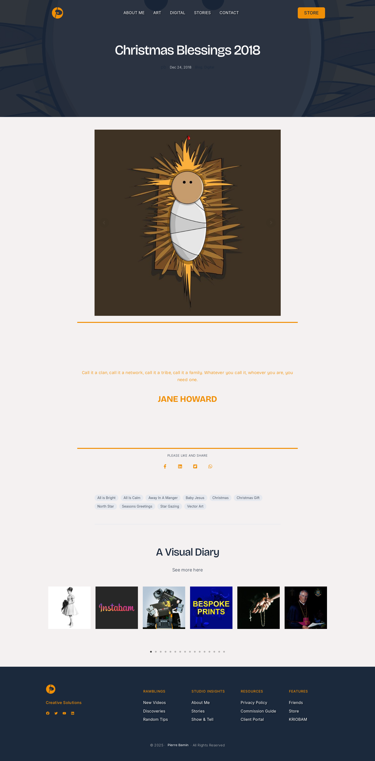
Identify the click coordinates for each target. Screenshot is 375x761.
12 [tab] (204, 648)
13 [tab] (209, 648)
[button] (165, 466)
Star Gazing (169, 506)
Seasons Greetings (137, 506)
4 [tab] (165, 648)
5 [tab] (170, 648)
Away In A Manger (163, 498)
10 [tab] (194, 648)
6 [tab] (175, 648)
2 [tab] (156, 648)
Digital (209, 67)
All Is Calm (132, 498)
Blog (198, 67)
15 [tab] (219, 648)
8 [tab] (185, 648)
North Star (105, 506)
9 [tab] (190, 648)
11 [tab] (199, 648)
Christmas (220, 498)
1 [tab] (151, 648)
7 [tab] (180, 648)
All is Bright (106, 498)
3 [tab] (160, 648)
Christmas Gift (248, 498)
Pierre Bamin (178, 745)
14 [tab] (214, 648)
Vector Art (195, 506)
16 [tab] (224, 648)
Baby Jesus (195, 498)
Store (311, 12)
